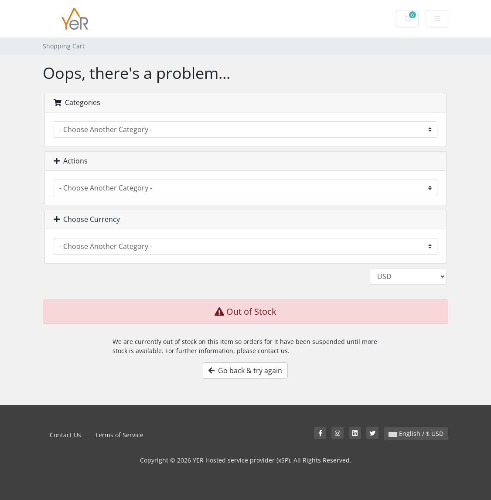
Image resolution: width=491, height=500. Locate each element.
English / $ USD (416, 433)
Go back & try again (245, 370)
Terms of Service (119, 435)
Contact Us (65, 435)
